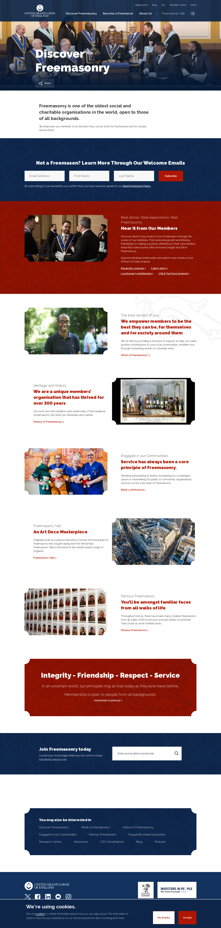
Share (47, 83)
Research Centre (50, 841)
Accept (187, 917)
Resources (81, 841)
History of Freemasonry (47, 421)
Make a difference (132, 489)
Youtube (58, 896)
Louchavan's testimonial (136, 273)
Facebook (38, 896)
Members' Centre (178, 5)
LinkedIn (48, 896)
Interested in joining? (107, 700)
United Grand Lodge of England (40, 11)
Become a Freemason (118, 13)
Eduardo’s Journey (132, 268)
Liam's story (158, 268)
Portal (193, 5)
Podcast (160, 841)
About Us (145, 13)
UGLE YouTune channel (173, 273)
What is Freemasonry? (134, 355)
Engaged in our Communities (58, 834)
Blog (154, 5)
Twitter (28, 896)
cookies (40, 913)
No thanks (164, 917)
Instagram (69, 896)
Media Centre (141, 5)
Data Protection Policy (137, 186)
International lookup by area (52, 759)
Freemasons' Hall (173, 13)
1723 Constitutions (112, 841)
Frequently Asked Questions (146, 834)
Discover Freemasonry (81, 13)
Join (163, 5)
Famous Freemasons (133, 630)
